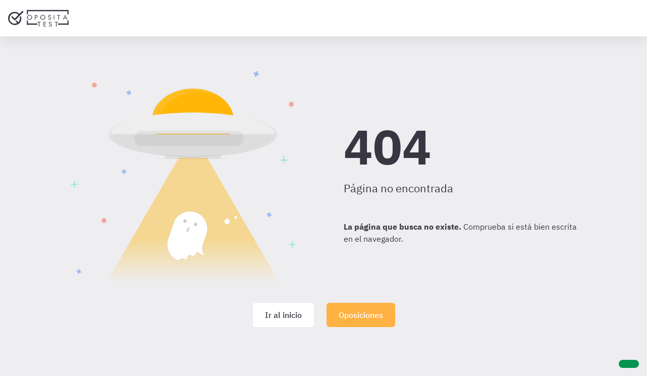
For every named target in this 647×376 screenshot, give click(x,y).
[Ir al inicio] (38, 18)
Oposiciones (361, 315)
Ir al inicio (283, 315)
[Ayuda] (629, 364)
